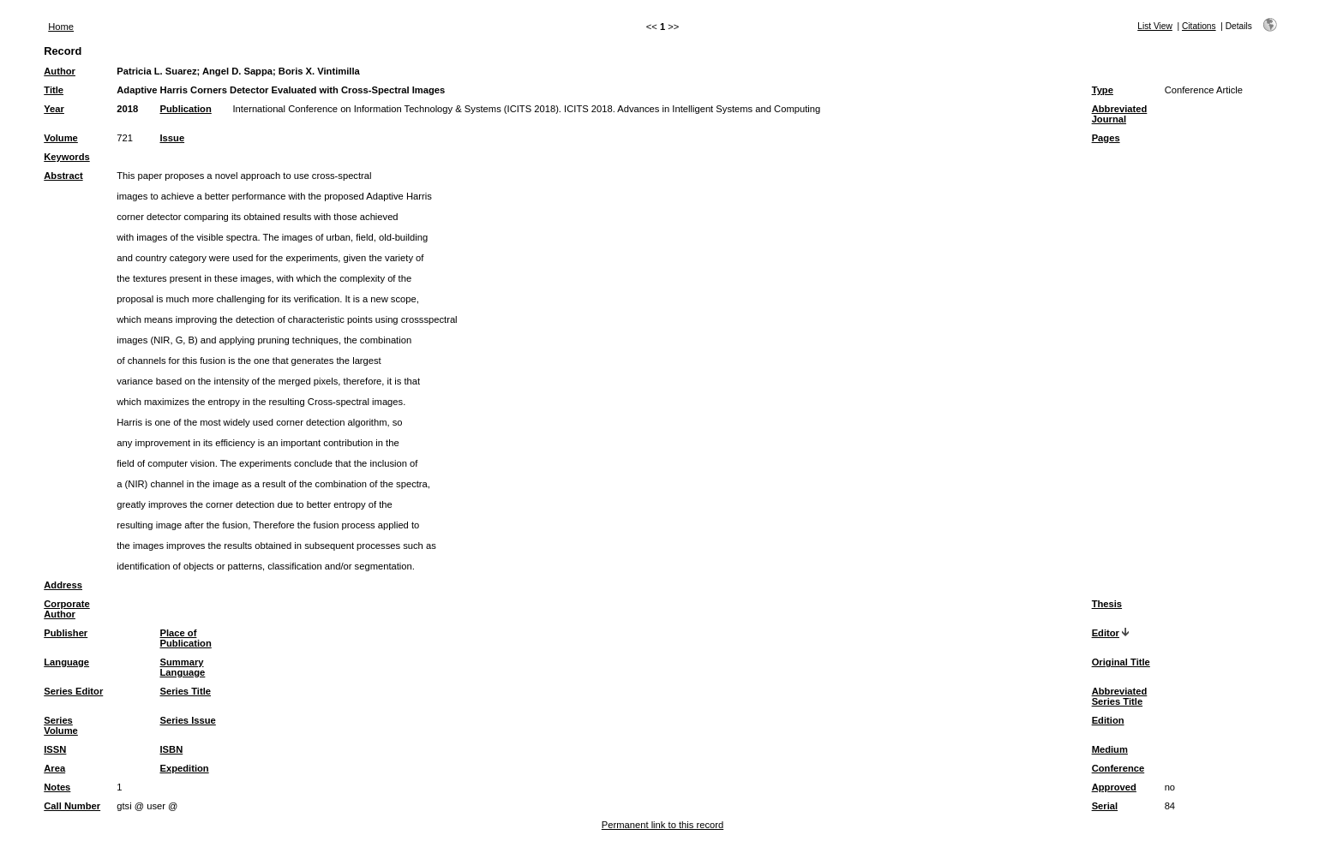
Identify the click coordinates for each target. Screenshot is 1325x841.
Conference (1118, 768)
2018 (127, 109)
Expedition (184, 768)
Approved (1114, 787)
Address (63, 585)
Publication (186, 109)
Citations (1199, 26)
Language (66, 662)
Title (53, 90)
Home (61, 26)
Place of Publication (186, 638)
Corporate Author (66, 609)
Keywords (66, 157)
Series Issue (188, 720)
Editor (1105, 633)
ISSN (55, 749)
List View (1154, 26)
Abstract (63, 175)
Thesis (1107, 604)
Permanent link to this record (662, 825)
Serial (1105, 806)
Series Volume (61, 725)
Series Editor (73, 691)
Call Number (72, 806)
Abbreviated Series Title (1120, 696)
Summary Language (183, 667)
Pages (1106, 138)
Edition (1108, 720)
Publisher (65, 633)
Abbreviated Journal (1120, 114)
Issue (172, 138)
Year (54, 109)
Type (1102, 90)
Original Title (1121, 662)
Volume (61, 138)
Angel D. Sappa (237, 71)
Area (54, 768)
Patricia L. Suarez (156, 71)
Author (59, 71)
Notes (57, 787)
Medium (1110, 749)
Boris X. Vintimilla (319, 71)
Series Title (186, 691)
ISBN (171, 749)
